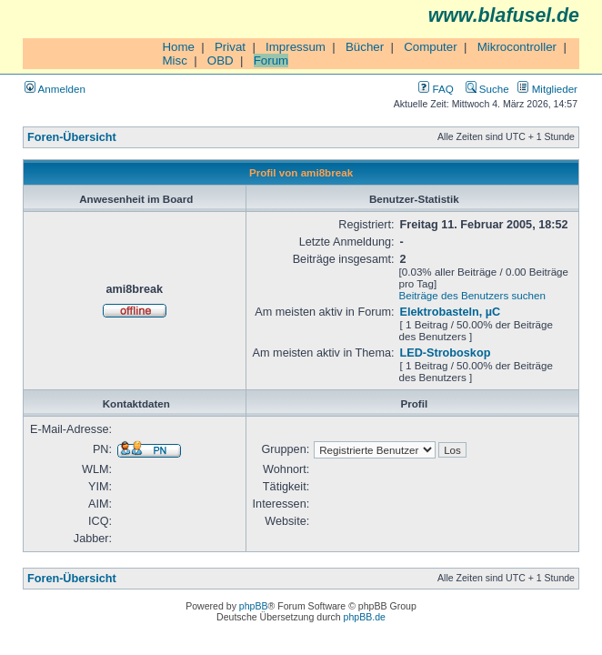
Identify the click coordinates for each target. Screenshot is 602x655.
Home (178, 47)
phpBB (253, 605)
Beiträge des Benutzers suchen (472, 295)
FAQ (435, 89)
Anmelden (55, 89)
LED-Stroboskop (445, 353)
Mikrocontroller (517, 47)
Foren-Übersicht (71, 137)
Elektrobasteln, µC (450, 312)
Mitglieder (547, 89)
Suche (487, 89)
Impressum (296, 47)
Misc (174, 60)
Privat (230, 47)
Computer (430, 47)
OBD (220, 60)
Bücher (365, 47)
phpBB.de (365, 616)
